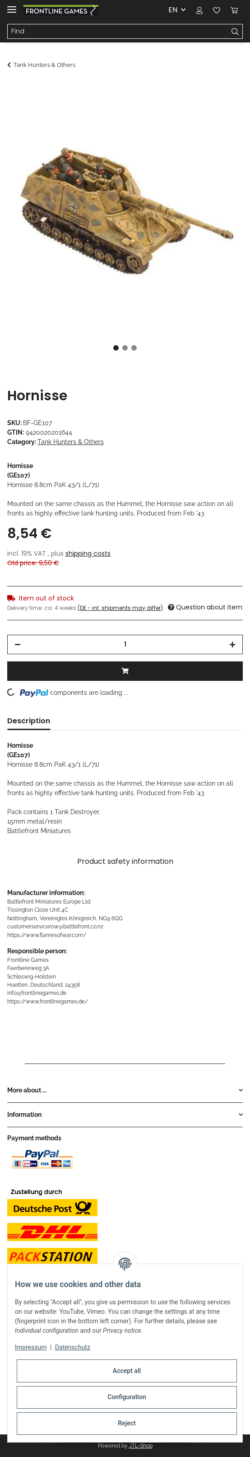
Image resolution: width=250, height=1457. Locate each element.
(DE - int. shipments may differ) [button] (120, 608)
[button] (199, 10)
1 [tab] (116, 348)
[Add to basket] (14, 89)
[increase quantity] (232, 644)
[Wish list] (216, 10)
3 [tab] (134, 348)
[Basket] (234, 10)
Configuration (126, 1397)
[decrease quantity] (18, 644)
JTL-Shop (141, 1446)
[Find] (117, 31)
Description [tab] (28, 721)
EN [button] (172, 10)
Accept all (127, 1370)
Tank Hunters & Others (70, 441)
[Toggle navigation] (11, 5)
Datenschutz (72, 1347)
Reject (127, 1423)
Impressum (30, 1347)
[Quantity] (125, 644)
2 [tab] (125, 348)
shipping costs (88, 553)
